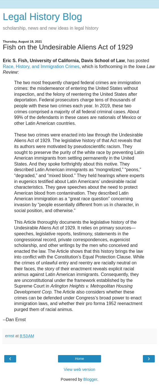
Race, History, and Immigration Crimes (41, 66)
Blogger (90, 379)
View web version (79, 369)
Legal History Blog (42, 16)
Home (79, 359)
